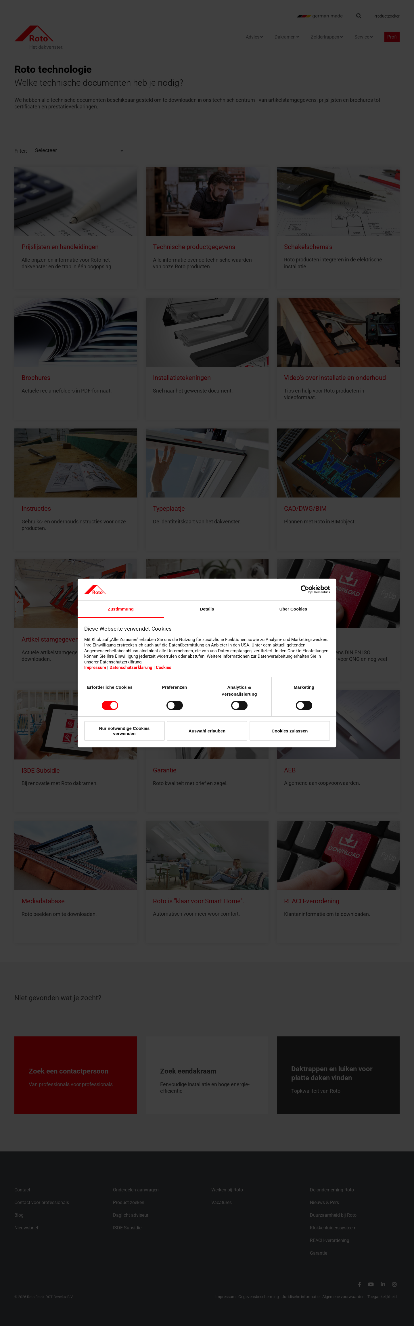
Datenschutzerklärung (131, 667)
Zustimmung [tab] (121, 608)
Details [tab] (207, 608)
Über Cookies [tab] (293, 608)
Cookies (163, 667)
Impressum (95, 667)
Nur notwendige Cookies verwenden (124, 731)
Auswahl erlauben (207, 730)
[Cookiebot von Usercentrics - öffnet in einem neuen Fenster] (305, 589)
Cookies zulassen (290, 730)
